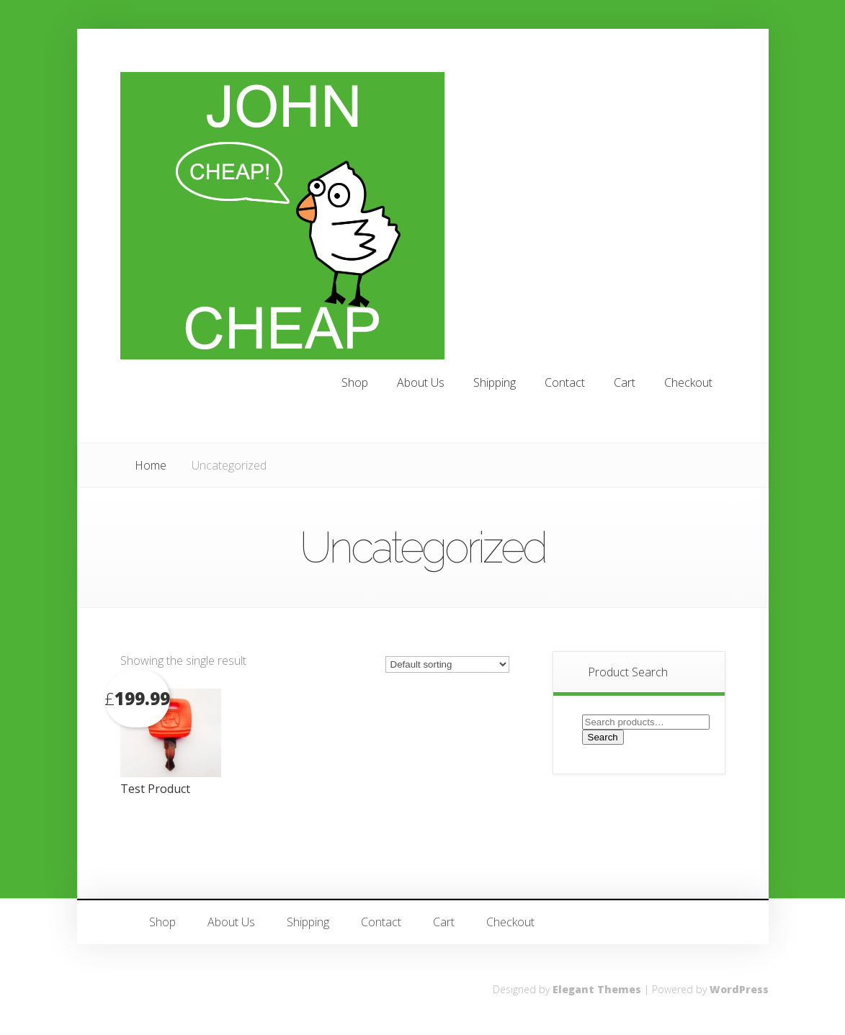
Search (603, 737)
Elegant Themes (597, 989)
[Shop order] (447, 664)
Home (150, 465)
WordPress (739, 989)
